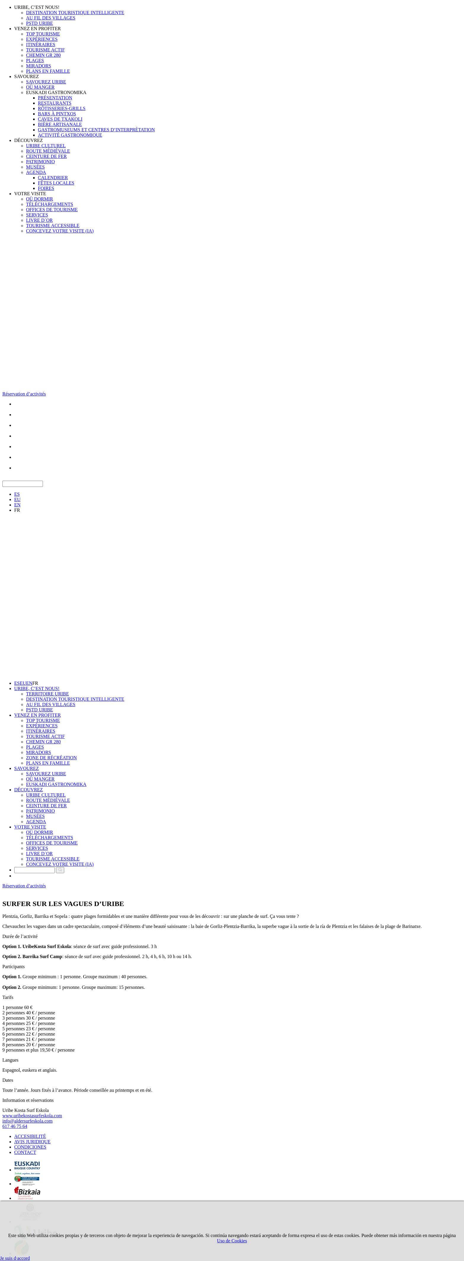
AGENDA (36, 172)
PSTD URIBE (39, 23)
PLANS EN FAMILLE (48, 71)
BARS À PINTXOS (57, 113)
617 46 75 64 (14, 1126)
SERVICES (37, 214)
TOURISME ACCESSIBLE (53, 225)
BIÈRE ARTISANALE (60, 124)
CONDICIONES (30, 1146)
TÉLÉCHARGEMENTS (49, 204)
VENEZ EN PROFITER (37, 28)
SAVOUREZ (26, 76)
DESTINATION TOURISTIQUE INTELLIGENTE (75, 12)
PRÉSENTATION (55, 97)
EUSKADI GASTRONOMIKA (56, 92)
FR (17, 510)
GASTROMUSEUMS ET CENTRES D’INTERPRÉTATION (96, 129)
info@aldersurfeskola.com (27, 1120)
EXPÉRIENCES (42, 39)
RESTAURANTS (54, 103)
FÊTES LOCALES (56, 182)
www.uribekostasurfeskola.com (32, 1115)
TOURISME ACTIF (45, 49)
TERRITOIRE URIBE (47, 693)
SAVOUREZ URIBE (46, 81)
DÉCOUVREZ (28, 140)
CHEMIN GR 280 (43, 55)
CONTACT (25, 1152)
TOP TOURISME (43, 33)
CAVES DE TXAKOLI (60, 119)
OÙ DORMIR (39, 198)
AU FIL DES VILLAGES (50, 17)
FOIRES (46, 188)
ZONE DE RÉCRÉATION (51, 757)
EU (17, 499)
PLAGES (35, 60)
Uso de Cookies (232, 1240)
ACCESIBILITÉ (30, 1136)
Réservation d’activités (24, 393)
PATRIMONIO (40, 161)
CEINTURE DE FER (46, 156)
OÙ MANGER (40, 87)
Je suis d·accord (15, 1258)
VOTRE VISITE (30, 193)
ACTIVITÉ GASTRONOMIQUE (70, 135)
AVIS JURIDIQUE (32, 1141)
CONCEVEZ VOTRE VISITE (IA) (60, 230)
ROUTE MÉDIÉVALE (48, 151)
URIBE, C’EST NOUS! (36, 7)
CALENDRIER (53, 177)
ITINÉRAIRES (40, 44)
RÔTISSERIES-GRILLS (62, 108)
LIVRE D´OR (39, 220)
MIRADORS (38, 65)
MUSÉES (35, 166)
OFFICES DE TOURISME (52, 209)
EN (17, 504)
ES (17, 494)
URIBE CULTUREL (46, 145)
